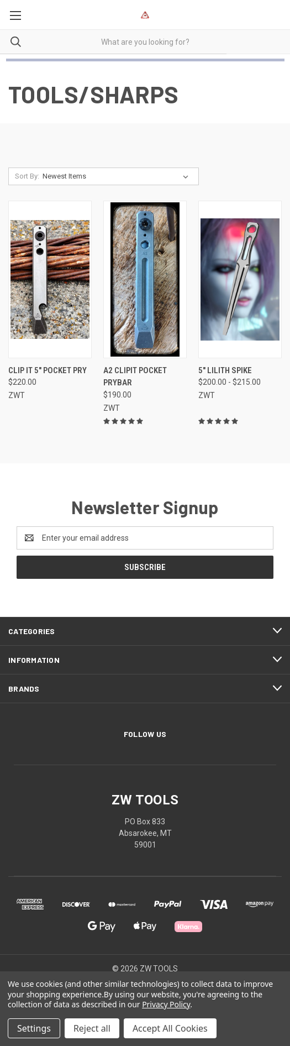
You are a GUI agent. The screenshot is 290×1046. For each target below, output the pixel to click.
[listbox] (117, 176)
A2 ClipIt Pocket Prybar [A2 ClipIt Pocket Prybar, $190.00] (135, 376)
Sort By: (27, 176)
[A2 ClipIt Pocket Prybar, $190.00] (145, 279)
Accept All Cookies (170, 1028)
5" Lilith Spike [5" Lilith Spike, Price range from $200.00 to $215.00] (225, 370)
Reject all (91, 1028)
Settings (34, 1028)
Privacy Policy (166, 1004)
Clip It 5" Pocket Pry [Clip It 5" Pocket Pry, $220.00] (47, 370)
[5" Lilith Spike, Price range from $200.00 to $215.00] (240, 279)
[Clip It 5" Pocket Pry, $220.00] (49, 279)
